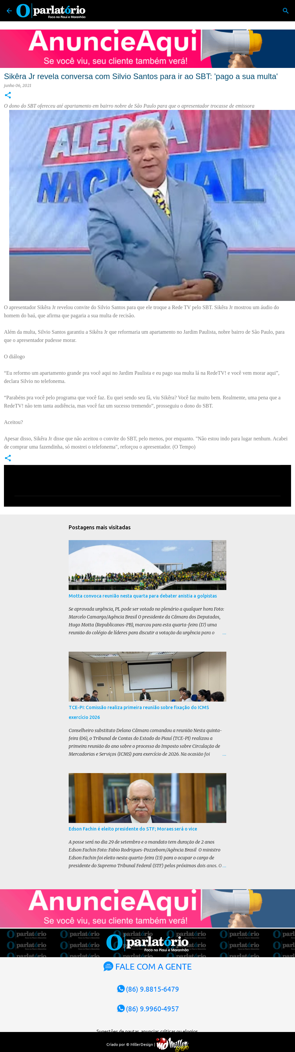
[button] (8, 95)
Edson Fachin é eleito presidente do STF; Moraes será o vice (133, 828)
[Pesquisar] (286, 11)
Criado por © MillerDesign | (147, 1044)
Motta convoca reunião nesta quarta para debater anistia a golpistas (143, 596)
